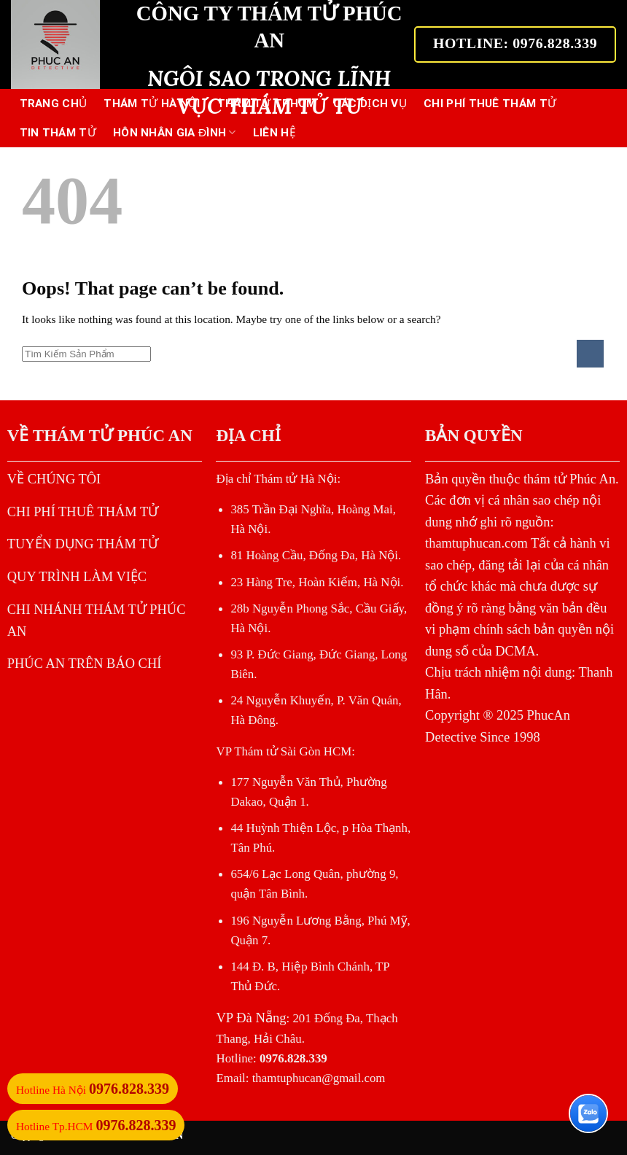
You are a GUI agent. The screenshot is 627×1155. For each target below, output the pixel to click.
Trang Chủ (53, 103)
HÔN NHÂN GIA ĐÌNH (174, 132)
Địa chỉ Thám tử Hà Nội (276, 479)
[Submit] (590, 354)
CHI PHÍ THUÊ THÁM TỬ (490, 103)
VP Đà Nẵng (251, 1017)
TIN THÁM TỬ (58, 132)
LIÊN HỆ (274, 132)
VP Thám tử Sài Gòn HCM (283, 751)
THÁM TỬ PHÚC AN (112, 435)
